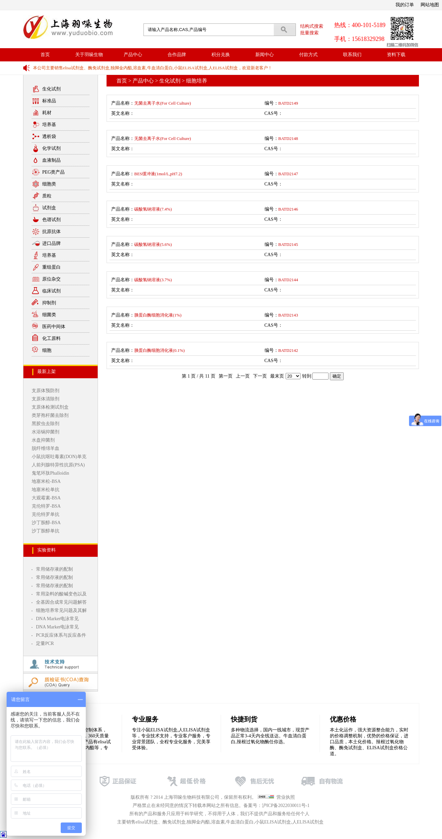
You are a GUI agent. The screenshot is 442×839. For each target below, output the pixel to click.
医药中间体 (53, 326)
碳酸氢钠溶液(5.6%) (153, 244)
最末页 (277, 376)
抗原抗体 (51, 231)
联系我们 (352, 54)
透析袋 (49, 136)
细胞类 (49, 184)
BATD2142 (288, 350)
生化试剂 (51, 88)
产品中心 (133, 54)
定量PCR (45, 643)
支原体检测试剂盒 (50, 407)
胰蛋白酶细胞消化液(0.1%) (159, 350)
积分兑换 (220, 54)
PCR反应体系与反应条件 (61, 635)
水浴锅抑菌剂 (45, 431)
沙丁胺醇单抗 (45, 530)
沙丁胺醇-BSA (46, 522)
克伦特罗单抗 (45, 514)
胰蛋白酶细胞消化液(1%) (157, 315)
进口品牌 (51, 243)
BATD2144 (288, 279)
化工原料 (51, 338)
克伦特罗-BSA (46, 506)
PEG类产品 (53, 172)
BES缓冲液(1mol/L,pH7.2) (158, 173)
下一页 (260, 376)
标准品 (49, 100)
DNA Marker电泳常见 (57, 618)
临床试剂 (51, 290)
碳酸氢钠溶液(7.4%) (153, 209)
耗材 (46, 112)
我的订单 (404, 4)
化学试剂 (51, 148)
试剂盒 (49, 207)
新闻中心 (264, 54)
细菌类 (49, 314)
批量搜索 (309, 32)
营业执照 (285, 797)
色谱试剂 (51, 219)
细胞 (46, 350)
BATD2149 (288, 103)
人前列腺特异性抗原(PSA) (58, 464)
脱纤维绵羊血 (45, 448)
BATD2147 (288, 173)
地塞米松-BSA (46, 481)
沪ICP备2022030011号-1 (286, 805)
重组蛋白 (51, 267)
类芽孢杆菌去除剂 (50, 415)
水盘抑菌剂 (43, 440)
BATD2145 (288, 244)
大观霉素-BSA (46, 497)
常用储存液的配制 (54, 569)
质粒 (46, 195)
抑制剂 (49, 302)
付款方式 (308, 54)
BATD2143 (288, 315)
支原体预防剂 (45, 390)
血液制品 (51, 160)
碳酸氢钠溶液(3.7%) (153, 279)
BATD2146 (288, 209)
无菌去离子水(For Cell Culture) (162, 103)
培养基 (49, 124)
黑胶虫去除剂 (45, 423)
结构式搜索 (311, 26)
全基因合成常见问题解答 (61, 602)
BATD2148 (288, 138)
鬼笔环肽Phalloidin (50, 473)
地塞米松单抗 (45, 489)
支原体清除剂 (45, 398)
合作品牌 (177, 54)
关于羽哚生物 (89, 54)
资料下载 (396, 54)
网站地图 (430, 4)
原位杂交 (51, 279)
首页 (45, 54)
